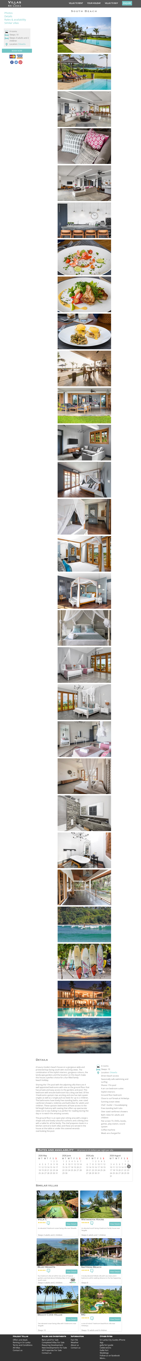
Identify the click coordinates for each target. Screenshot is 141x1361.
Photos (8, 13)
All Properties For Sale (52, 1350)
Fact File (74, 1340)
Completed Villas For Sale (53, 1342)
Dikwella (22, 44)
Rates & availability (15, 19)
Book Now (17, 50)
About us (75, 1345)
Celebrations (105, 1347)
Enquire (127, 3)
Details (8, 16)
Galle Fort (104, 1350)
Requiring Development (52, 1345)
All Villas (16, 1347)
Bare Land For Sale (50, 1340)
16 (92, 1318)
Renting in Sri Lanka (21, 1342)
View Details (72, 1224)
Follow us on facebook (110, 1355)
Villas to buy (111, 3)
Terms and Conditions (22, 1345)
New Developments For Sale (54, 1347)
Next (129, 1166)
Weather (75, 1342)
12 (48, 1270)
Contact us (17, 1350)
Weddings (104, 1353)
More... (103, 1358)
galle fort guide (106, 1345)
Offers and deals (20, 1340)
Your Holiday (94, 3)
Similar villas (11, 23)
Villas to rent (76, 3)
